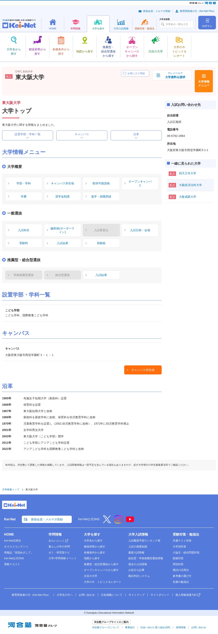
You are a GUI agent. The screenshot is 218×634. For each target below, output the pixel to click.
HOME (9, 534)
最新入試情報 (136, 552)
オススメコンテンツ (16, 546)
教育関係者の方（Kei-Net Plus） (198, 11)
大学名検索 (164, 19)
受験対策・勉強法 (186, 534)
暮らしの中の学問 (59, 546)
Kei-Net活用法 (12, 540)
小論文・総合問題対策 (186, 552)
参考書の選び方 (182, 575)
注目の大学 (90, 575)
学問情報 (55, 534)
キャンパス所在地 (142, 370)
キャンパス (82, 134)
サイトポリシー (160, 594)
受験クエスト (12, 564)
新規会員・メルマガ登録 (156, 11)
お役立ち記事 (136, 570)
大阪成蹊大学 (187, 196)
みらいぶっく (57, 540)
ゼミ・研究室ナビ (59, 552)
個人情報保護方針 (186, 594)
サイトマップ (137, 594)
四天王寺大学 (187, 173)
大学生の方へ (65, 594)
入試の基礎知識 (137, 546)
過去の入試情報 (137, 564)
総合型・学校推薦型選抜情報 (145, 558)
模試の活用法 (181, 570)
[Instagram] (118, 522)
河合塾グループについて (105, 627)
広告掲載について (111, 594)
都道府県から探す (94, 546)
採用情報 (181, 627)
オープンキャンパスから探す (101, 570)
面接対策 (178, 558)
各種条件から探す (94, 552)
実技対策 (178, 564)
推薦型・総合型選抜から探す (101, 564)
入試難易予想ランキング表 (144, 540)
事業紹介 (130, 627)
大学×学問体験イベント (63, 558)
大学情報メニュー (204, 83)
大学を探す (92, 534)
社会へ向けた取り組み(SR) (155, 627)
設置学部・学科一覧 (28, 134)
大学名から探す (93, 540)
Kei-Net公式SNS (88, 519)
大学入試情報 (138, 534)
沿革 (136, 134)
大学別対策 (179, 546)
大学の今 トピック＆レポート (102, 581)
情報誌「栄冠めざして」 (19, 552)
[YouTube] (130, 522)
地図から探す (92, 558)
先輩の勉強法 (181, 581)
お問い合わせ (87, 594)
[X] (107, 522)
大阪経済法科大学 (190, 185)
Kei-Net (10, 519)
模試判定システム (139, 575)
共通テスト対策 (182, 540)
